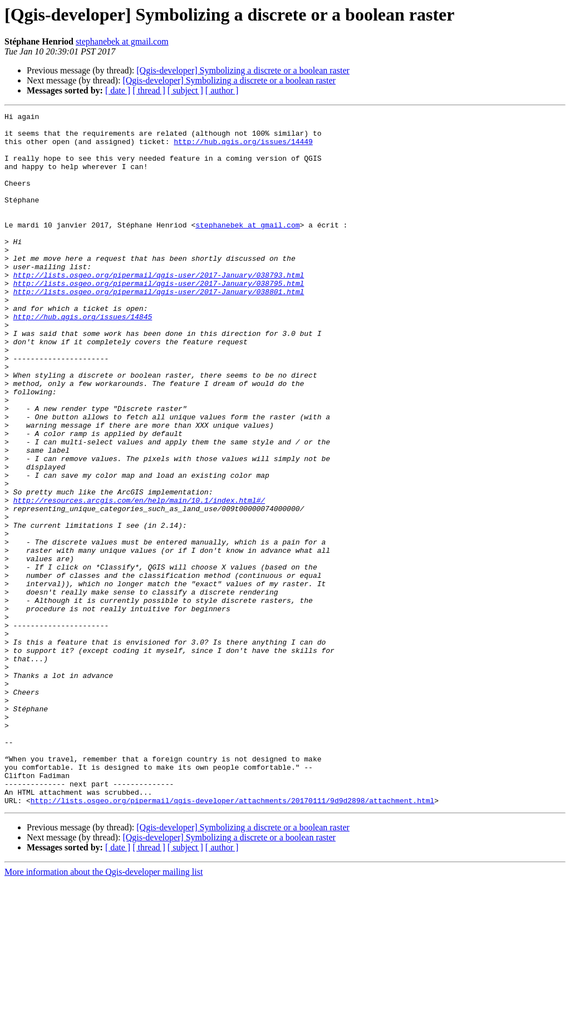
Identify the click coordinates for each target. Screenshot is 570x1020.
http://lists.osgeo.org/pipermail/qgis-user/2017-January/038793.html (158, 308)
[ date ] (117, 90)
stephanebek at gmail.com (122, 41)
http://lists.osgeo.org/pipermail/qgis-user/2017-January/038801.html (158, 328)
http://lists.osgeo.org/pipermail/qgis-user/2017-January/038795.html (158, 318)
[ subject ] (185, 90)
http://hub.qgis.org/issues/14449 (243, 148)
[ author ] (222, 90)
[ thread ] (148, 90)
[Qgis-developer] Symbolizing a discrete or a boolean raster (243, 70)
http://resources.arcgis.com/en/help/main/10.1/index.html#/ (139, 578)
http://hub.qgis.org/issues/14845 (83, 358)
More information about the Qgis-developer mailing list (103, 1010)
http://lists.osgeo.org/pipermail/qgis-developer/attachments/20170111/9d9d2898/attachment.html (232, 939)
